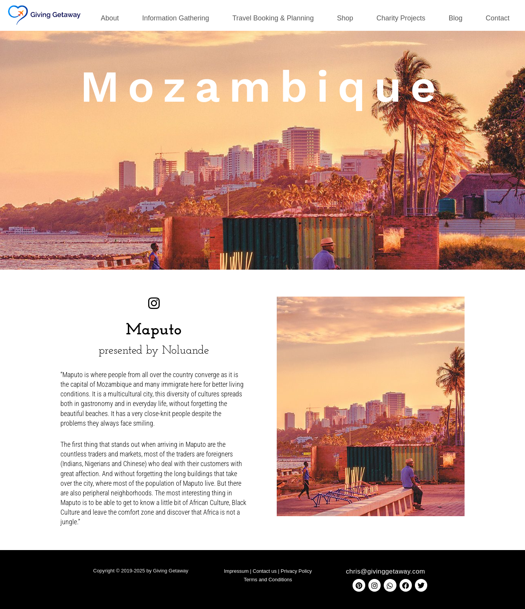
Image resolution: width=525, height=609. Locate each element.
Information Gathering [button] (175, 18)
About (110, 18)
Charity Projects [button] (400, 18)
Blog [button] (455, 18)
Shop (345, 18)
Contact (498, 18)
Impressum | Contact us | (252, 571)
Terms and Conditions (268, 579)
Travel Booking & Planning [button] (273, 18)
